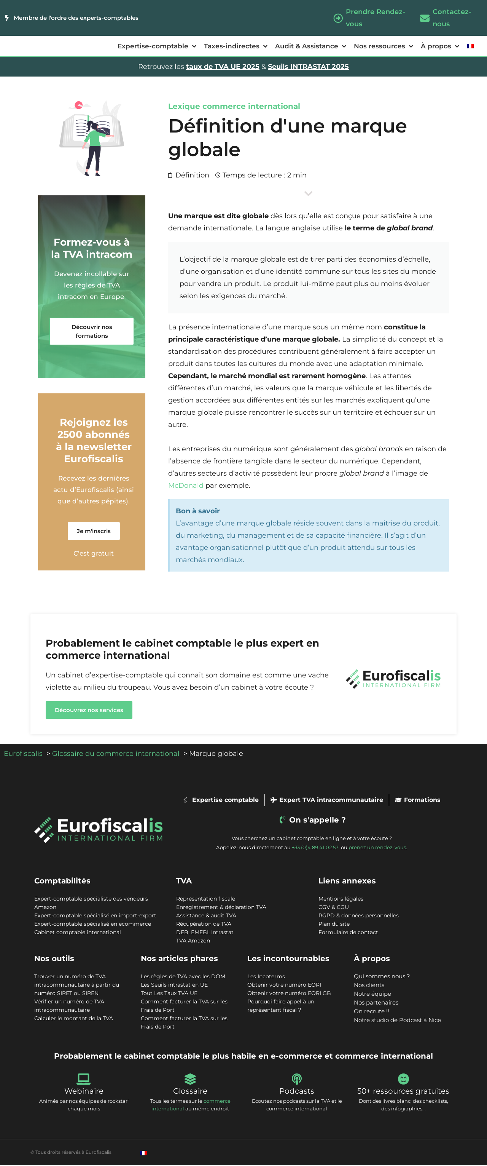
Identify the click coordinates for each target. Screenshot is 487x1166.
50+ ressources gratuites (403, 1091)
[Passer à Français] (143, 1153)
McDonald (186, 486)
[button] (91, 332)
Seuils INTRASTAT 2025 (308, 67)
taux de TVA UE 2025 (222, 67)
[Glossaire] (190, 1080)
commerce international (251, 107)
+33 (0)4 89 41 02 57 (316, 848)
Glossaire (190, 1091)
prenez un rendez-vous (377, 848)
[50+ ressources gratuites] (403, 1080)
